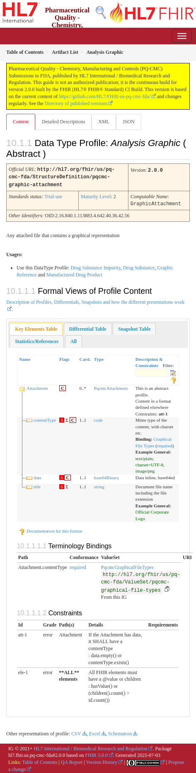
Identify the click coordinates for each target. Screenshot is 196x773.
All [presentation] (73, 340)
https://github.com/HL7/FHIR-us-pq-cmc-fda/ (104, 96)
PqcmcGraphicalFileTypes (127, 566)
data (37, 475)
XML (103, 122)
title (37, 485)
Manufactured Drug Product (74, 273)
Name (25, 357)
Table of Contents (39, 760)
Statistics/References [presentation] (36, 340)
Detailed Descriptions (63, 122)
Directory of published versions (76, 103)
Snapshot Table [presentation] (134, 327)
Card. (85, 357)
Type (99, 357)
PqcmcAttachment (111, 386)
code (98, 418)
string (99, 485)
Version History (102, 760)
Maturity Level (96, 195)
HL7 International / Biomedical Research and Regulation (91, 747)
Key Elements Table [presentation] (36, 327)
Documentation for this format (50, 529)
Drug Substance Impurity (95, 266)
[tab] (36, 327)
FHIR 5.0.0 (96, 753)
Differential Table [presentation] (87, 327)
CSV (76, 732)
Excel (94, 732)
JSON (129, 122)
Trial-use (53, 195)
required (164, 444)
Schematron (120, 732)
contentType (45, 418)
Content (21, 122)
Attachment (37, 386)
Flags (64, 357)
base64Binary (106, 475)
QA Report (71, 760)
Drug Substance (139, 266)
